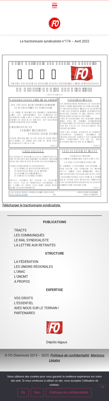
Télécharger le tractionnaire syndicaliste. (31, 205)
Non (37, 392)
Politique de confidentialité (70, 355)
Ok (23, 392)
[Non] (102, 386)
